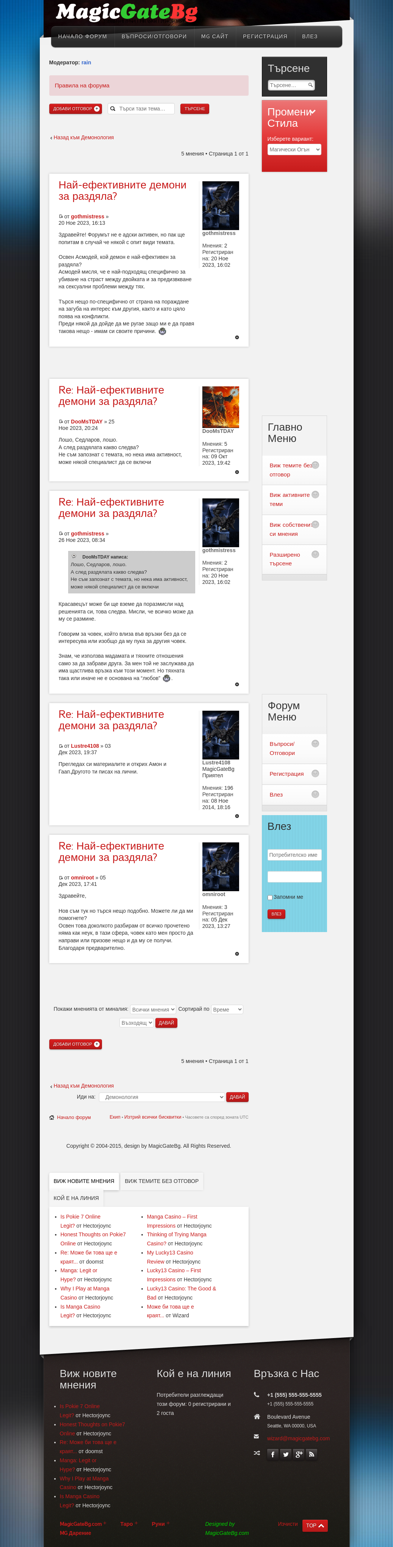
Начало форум (74, 1117)
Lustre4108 (85, 746)
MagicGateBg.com (81, 1524)
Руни (158, 1524)
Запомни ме (288, 897)
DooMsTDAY (87, 422)
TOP (311, 1525)
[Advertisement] (149, 361)
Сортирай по (210, 1009)
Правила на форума (82, 85)
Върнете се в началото (237, 337)
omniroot (82, 878)
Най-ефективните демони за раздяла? (111, 395)
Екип (115, 1117)
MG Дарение (75, 1533)
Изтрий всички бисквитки (152, 1117)
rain (86, 62)
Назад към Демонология (84, 137)
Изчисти (288, 1524)
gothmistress (87, 216)
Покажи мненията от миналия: (114, 1009)
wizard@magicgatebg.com (298, 1438)
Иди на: (86, 1097)
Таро (127, 1524)
